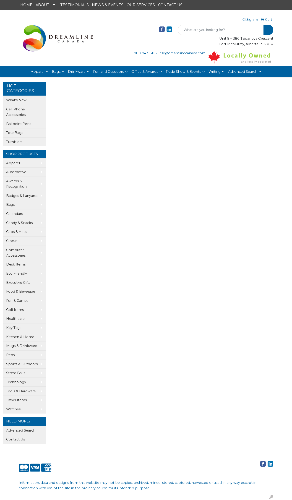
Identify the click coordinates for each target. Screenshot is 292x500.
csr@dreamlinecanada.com (183, 53)
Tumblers (14, 142)
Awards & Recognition (16, 184)
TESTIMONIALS (74, 5)
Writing (215, 72)
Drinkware (77, 72)
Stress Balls (15, 373)
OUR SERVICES (141, 5)
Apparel (37, 72)
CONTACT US (170, 5)
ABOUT (43, 5)
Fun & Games (17, 301)
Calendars (14, 214)
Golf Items (15, 310)
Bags (56, 72)
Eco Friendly (16, 273)
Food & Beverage (20, 291)
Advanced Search (242, 72)
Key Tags (13, 328)
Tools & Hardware (21, 391)
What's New (16, 100)
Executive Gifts (18, 283)
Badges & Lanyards (22, 196)
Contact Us (15, 439)
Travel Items (16, 400)
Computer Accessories (16, 253)
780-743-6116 (145, 53)
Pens (10, 355)
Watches (13, 409)
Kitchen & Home (20, 337)
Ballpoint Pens (18, 124)
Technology (16, 382)
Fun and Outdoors (108, 72)
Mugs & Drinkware (21, 346)
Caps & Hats (16, 232)
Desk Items (16, 264)
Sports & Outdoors (22, 364)
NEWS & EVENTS (107, 5)
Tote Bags (14, 133)
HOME (26, 5)
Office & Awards (144, 72)
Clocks (11, 241)
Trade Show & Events (183, 72)
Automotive (16, 172)
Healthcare (15, 319)
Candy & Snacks (19, 223)
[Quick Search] (221, 30)
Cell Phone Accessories (16, 112)
